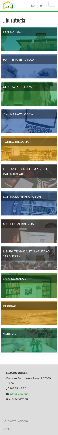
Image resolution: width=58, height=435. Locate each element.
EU (33, 5)
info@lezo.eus (18, 394)
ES (41, 5)
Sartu (7, 429)
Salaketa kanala (15, 421)
